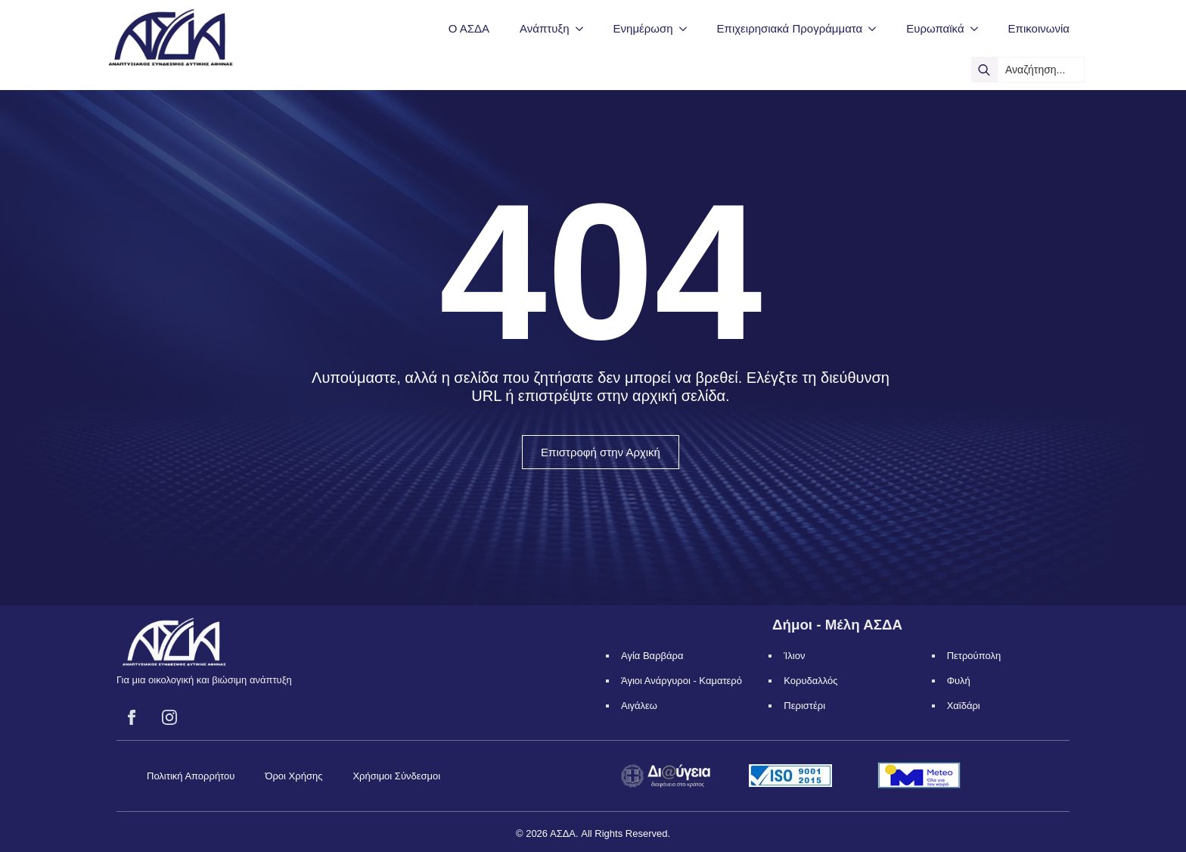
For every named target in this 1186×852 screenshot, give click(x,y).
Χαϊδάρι (963, 705)
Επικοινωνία (1039, 28)
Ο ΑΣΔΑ (469, 28)
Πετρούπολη (974, 655)
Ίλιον (794, 655)
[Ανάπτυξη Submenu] (584, 28)
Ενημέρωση (643, 28)
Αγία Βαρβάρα (652, 655)
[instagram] (169, 717)
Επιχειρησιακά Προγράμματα (790, 28)
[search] (984, 69)
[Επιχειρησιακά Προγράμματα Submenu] (876, 28)
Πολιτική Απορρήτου (190, 776)
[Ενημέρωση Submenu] (687, 28)
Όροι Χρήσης (293, 776)
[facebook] (131, 717)
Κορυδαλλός (810, 680)
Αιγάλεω (639, 705)
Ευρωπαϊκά (935, 28)
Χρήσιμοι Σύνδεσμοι (396, 776)
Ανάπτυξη (544, 28)
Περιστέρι (804, 705)
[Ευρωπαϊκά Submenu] (978, 28)
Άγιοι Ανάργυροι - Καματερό (681, 680)
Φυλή (958, 680)
